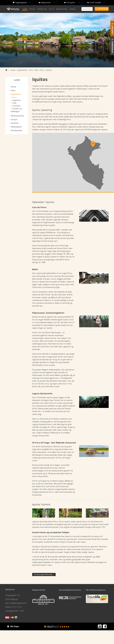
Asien (13, 90)
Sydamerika (16, 94)
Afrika (13, 87)
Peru (14, 97)
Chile (14, 103)
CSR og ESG (72, 2)
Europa (14, 119)
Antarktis (15, 123)
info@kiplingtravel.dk (18, 603)
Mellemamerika (17, 116)
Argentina (16, 100)
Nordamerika (16, 130)
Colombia (16, 106)
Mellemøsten (16, 127)
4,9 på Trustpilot (95, 2)
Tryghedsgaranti (21, 2)
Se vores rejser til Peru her (44, 574)
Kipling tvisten (47, 2)
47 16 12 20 (16, 607)
